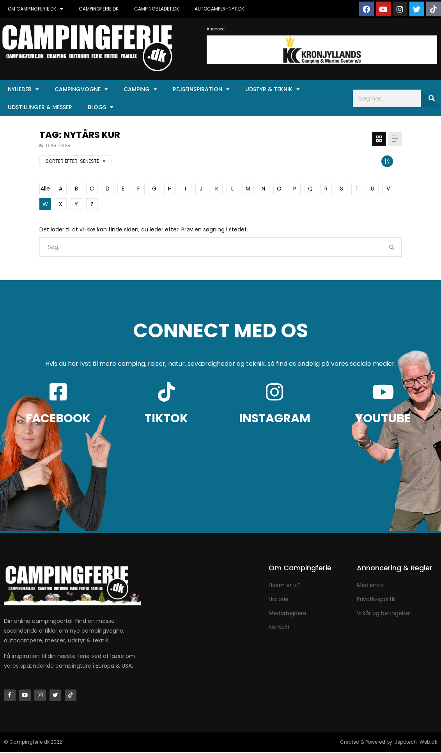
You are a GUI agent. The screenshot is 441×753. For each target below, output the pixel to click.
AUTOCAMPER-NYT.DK (219, 8)
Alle (45, 188)
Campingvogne (81, 89)
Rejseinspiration (201, 89)
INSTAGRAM (274, 418)
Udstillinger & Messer (40, 107)
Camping (140, 89)
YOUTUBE (383, 418)
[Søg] (431, 98)
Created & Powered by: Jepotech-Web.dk (388, 743)
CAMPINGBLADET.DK (156, 8)
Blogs (100, 107)
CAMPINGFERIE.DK (99, 8)
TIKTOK (166, 418)
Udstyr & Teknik (272, 89)
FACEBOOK (58, 418)
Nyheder (23, 89)
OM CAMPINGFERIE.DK (35, 9)
